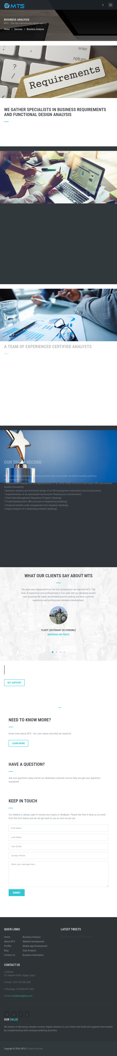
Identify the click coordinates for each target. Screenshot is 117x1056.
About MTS (9, 941)
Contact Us (9, 954)
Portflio (7, 945)
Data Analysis (29, 950)
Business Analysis (32, 936)
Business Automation (33, 954)
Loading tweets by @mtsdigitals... (77, 936)
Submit (17, 892)
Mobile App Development (35, 945)
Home (7, 29)
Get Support (14, 682)
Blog (6, 950)
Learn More (18, 743)
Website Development (33, 941)
